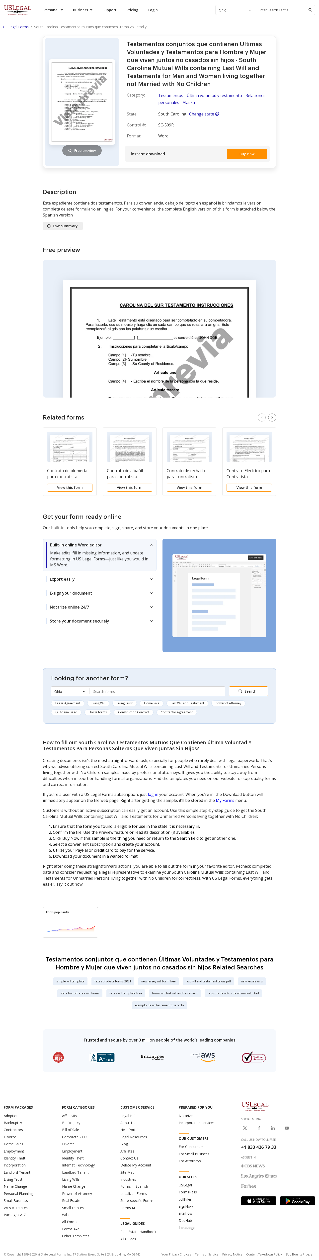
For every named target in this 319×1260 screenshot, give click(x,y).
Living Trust (125, 703)
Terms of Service (206, 1254)
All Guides (128, 1239)
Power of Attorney (228, 703)
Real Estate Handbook (138, 1231)
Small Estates (73, 1207)
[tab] (100, 555)
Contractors (13, 1129)
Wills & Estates (16, 1207)
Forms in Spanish (134, 1186)
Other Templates (75, 1236)
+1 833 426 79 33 (258, 1147)
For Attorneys (190, 1160)
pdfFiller (185, 1199)
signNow (186, 1206)
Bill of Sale (70, 1129)
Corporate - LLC (75, 1137)
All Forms (69, 1221)
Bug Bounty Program (300, 1254)
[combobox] (235, 10)
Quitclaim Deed (66, 712)
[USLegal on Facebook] (259, 1128)
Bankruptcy (13, 1122)
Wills (65, 1214)
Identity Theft (14, 1158)
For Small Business (194, 1154)
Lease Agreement (67, 703)
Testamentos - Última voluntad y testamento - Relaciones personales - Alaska (211, 99)
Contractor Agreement (177, 712)
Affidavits (69, 1115)
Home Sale (151, 703)
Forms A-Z (70, 1229)
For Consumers (191, 1146)
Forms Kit (128, 1207)
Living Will (98, 703)
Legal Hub (128, 1115)
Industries (128, 1179)
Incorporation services (197, 1122)
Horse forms (98, 712)
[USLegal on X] (245, 1128)
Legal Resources (133, 1137)
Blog (124, 1144)
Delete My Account (135, 1165)
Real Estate (71, 1200)
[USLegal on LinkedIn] (273, 1128)
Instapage (187, 1227)
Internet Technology (78, 1165)
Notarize (186, 1115)
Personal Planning (18, 1193)
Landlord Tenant (17, 1172)
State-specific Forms (137, 1200)
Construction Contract (133, 712)
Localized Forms (133, 1193)
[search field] (285, 10)
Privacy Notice (232, 1254)
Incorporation (15, 1165)
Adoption (11, 1115)
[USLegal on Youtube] (287, 1128)
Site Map (127, 1172)
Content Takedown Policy (264, 1254)
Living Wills (71, 1179)
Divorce (10, 1137)
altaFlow (185, 1213)
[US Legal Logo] (255, 1106)
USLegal (185, 1185)
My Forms (225, 800)
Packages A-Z (15, 1214)
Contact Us (129, 1158)
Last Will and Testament (187, 703)
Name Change (15, 1186)
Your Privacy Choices (176, 1254)
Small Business (16, 1200)
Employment (14, 1151)
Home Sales (13, 1144)
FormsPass (188, 1192)
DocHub (185, 1220)
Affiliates (127, 1151)
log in (153, 794)
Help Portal (129, 1129)
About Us (127, 1122)
